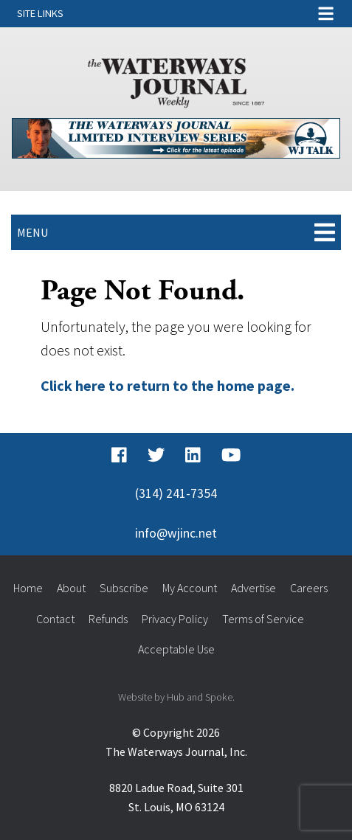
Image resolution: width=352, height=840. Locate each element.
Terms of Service (263, 618)
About (71, 587)
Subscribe (124, 587)
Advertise (253, 587)
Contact (55, 618)
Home (28, 587)
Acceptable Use (176, 649)
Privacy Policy (175, 618)
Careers (309, 587)
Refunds (108, 618)
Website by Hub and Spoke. (176, 697)
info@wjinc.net (176, 533)
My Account (189, 587)
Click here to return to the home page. (167, 385)
